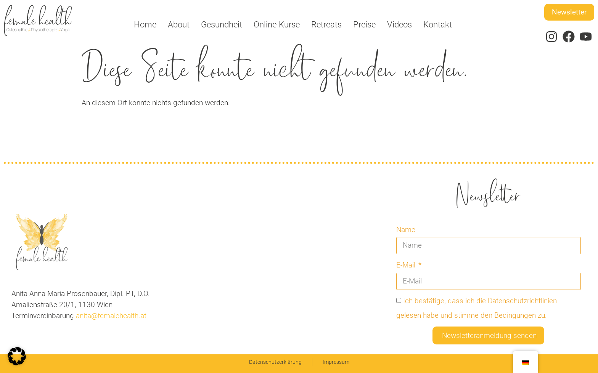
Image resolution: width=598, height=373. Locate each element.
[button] (17, 356)
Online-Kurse (277, 24)
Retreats (326, 24)
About (179, 24)
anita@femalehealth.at (110, 315)
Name (405, 229)
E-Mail (406, 265)
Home (145, 24)
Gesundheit (221, 24)
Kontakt (437, 24)
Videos (399, 24)
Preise (364, 24)
